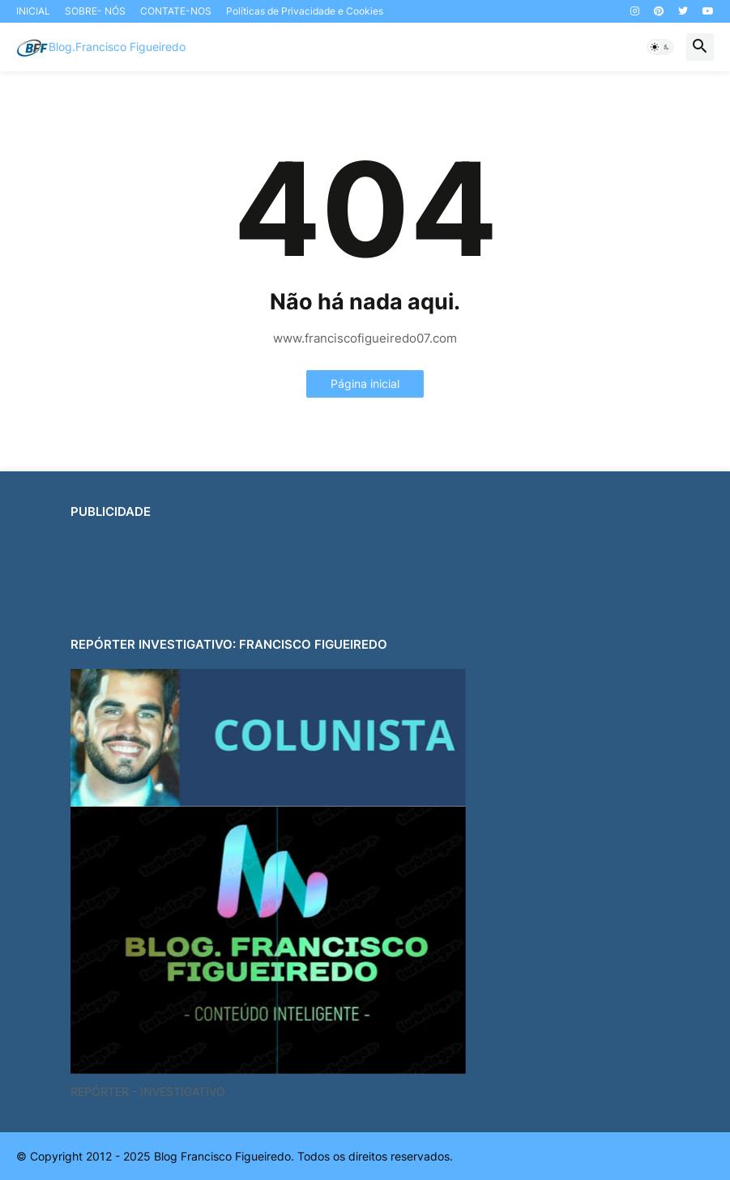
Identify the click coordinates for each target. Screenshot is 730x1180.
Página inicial (365, 383)
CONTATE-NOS (175, 11)
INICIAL (33, 11)
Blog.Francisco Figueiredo (117, 46)
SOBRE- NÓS (95, 11)
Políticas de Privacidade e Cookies (304, 11)
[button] (660, 47)
